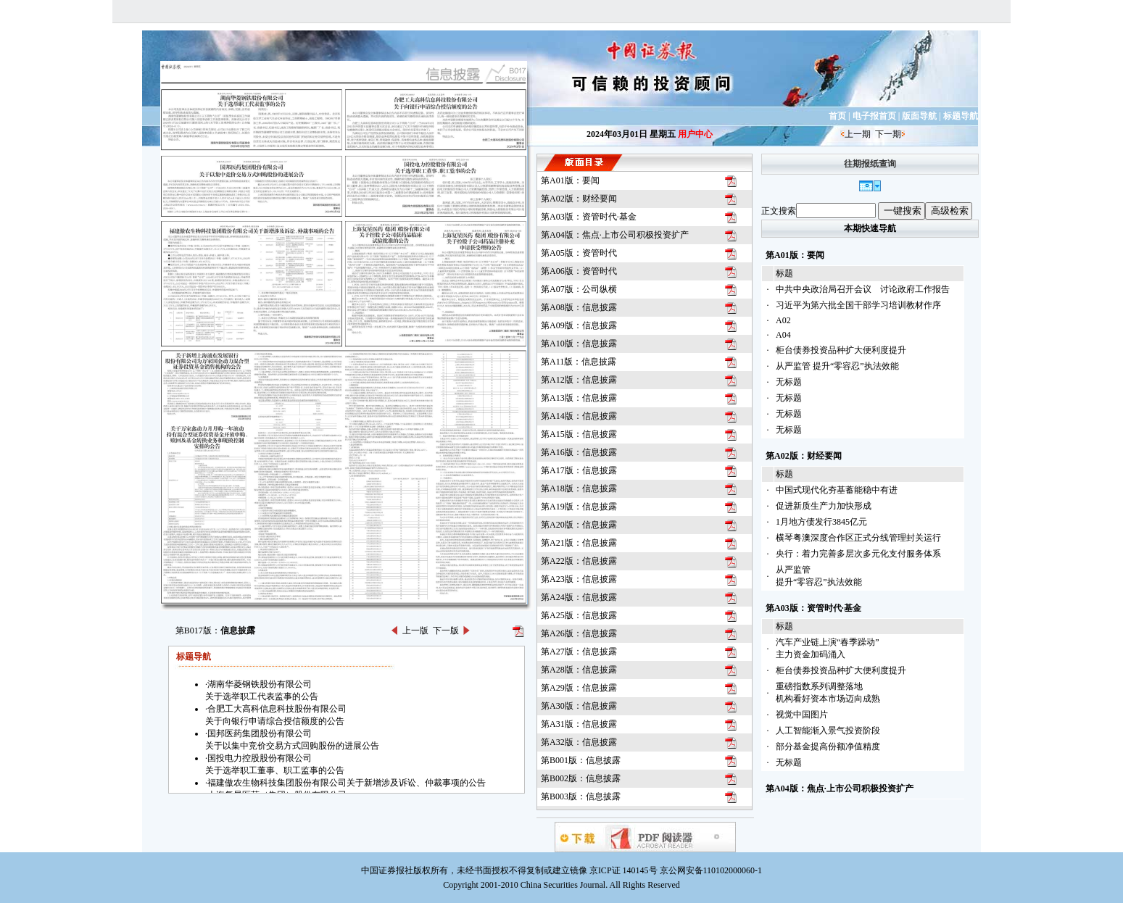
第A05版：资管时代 (579, 253)
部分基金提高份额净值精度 (828, 746)
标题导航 (960, 116)
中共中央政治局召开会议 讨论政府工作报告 (863, 289)
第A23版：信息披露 (579, 579)
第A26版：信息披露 (579, 633)
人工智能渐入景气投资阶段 (828, 730)
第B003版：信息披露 (581, 796)
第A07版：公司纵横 (579, 289)
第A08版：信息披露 (579, 307)
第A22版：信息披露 (579, 561)
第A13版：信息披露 (579, 398)
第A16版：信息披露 (579, 452)
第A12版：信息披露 (579, 380)
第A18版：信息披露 (579, 488)
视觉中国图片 (802, 715)
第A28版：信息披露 (579, 670)
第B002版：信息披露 (581, 778)
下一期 (888, 134)
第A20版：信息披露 (579, 525)
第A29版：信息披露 (579, 688)
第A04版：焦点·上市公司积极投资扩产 (615, 235)
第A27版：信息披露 (579, 651)
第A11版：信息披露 (578, 362)
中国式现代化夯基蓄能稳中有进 (837, 490)
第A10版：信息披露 (579, 343)
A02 (783, 320)
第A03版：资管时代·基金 (589, 217)
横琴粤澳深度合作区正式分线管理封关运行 (858, 538)
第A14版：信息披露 (579, 416)
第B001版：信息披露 (581, 760)
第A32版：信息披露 (579, 742)
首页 (837, 116)
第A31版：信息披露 (579, 724)
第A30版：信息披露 (579, 706)
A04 (783, 335)
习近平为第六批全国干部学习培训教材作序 (858, 305)
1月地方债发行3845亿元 (821, 522)
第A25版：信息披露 (579, 615)
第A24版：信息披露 (579, 597)
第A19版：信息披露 (579, 507)
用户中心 (695, 134)
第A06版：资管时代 (579, 271)
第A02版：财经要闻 (579, 199)
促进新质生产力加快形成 (823, 506)
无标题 (789, 382)
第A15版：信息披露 (579, 434)
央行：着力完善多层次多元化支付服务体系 (858, 554)
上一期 (858, 134)
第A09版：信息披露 (579, 325)
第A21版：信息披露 (579, 543)
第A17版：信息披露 (579, 470)
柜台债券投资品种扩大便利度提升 (841, 350)
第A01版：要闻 (570, 180)
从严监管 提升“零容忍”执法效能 (837, 366)
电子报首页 (874, 116)
